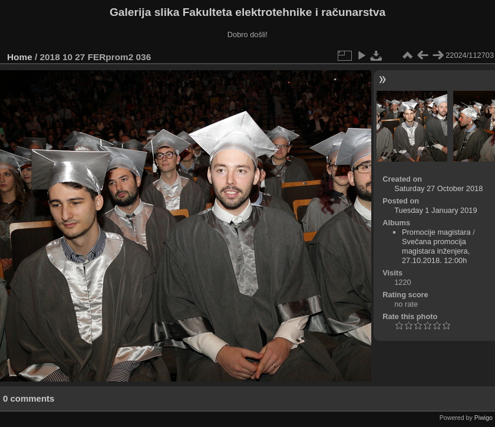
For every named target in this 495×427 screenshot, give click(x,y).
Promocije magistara (436, 232)
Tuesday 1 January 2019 (435, 210)
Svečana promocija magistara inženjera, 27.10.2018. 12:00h (436, 251)
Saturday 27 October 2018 (438, 188)
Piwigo (483, 417)
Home (19, 57)
